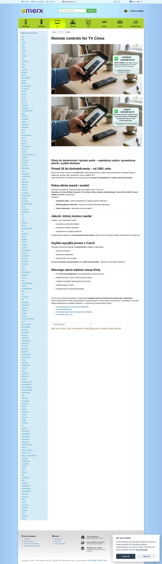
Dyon (23, 130)
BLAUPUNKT (26, 86)
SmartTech (25, 404)
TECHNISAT (26, 437)
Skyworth (25, 398)
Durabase (25, 127)
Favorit (24, 141)
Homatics (25, 193)
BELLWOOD (26, 78)
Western (24, 508)
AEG (23, 48)
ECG (23, 133)
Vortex (24, 502)
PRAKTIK (25, 338)
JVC (71, 314)
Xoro (23, 513)
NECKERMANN (27, 283)
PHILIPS (25, 330)
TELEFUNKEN (27, 445)
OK (23, 294)
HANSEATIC (26, 176)
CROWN (25, 105)
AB (23, 40)
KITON (24, 226)
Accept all (125, 556)
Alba (23, 59)
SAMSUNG (26, 365)
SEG (23, 371)
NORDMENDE (27, 289)
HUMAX (24, 198)
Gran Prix (25, 165)
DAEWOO (25, 108)
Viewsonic (25, 497)
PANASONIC (26, 327)
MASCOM (25, 256)
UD (23, 475)
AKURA (24, 56)
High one (25, 182)
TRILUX (24, 472)
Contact (25, 2)
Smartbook (25, 401)
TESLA (24, 447)
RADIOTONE (26, 354)
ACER (24, 42)
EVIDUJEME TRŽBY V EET (97, 560)
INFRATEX (25, 212)
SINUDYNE (26, 393)
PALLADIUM (26, 324)
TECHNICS (26, 431)
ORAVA (24, 311)
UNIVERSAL (26, 486)
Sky (23, 395)
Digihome (25, 124)
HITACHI (25, 190)
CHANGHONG (27, 204)
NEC (23, 280)
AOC (23, 67)
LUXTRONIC (26, 250)
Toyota (24, 467)
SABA (24, 360)
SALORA (25, 363)
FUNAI (24, 152)
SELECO (25, 374)
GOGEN (24, 157)
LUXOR (24, 248)
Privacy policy (28, 541)
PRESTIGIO (26, 341)
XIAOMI (24, 510)
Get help (50, 2)
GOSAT (24, 163)
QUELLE (25, 352)
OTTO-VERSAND (28, 319)
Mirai (23, 270)
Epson (24, 138)
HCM (23, 179)
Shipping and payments (32, 546)
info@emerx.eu (69, 2)
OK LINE (25, 297)
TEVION (24, 458)
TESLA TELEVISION (29, 456)
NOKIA (24, 286)
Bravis (24, 94)
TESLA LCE (26, 453)
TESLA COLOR (27, 450)
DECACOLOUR (27, 111)
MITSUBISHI (26, 272)
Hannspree (25, 174)
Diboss (24, 122)
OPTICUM (25, 305)
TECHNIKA (26, 434)
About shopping (37, 2)
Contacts (27, 539)
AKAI (23, 53)
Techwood (25, 442)
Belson (24, 81)
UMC (23, 480)
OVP (23, 322)
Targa (24, 420)
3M (23, 37)
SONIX (24, 406)
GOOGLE (25, 160)
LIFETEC (25, 234)
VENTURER (26, 491)
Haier (23, 171)
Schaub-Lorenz (27, 382)
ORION (24, 313)
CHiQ (23, 207)
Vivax (23, 499)
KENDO (24, 223)
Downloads (58, 539)
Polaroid (24, 335)
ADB (23, 45)
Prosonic (25, 346)
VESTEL (25, 494)
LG (23, 231)
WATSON (25, 505)
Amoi (23, 64)
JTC (23, 217)
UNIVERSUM (26, 488)
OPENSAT (25, 302)
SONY (24, 409)
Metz (23, 267)
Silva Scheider (27, 387)
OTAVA (24, 316)
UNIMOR (25, 483)
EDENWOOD (26, 135)
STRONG (25, 412)
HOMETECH (26, 196)
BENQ (24, 83)
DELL (24, 113)
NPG (23, 291)
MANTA (24, 253)
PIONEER (25, 332)
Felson (24, 144)
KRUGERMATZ (27, 228)
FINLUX (24, 149)
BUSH (24, 97)
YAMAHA (25, 516)
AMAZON (25, 61)
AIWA (24, 50)
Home (54, 32)
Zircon (24, 519)
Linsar (24, 237)
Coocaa (24, 102)
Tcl (23, 425)
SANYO (24, 368)
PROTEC (25, 349)
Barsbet (24, 72)
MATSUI (24, 259)
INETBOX (25, 209)
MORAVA (25, 275)
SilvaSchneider (27, 390)
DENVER (25, 119)
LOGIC (24, 242)
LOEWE (24, 239)
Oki (23, 300)
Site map (58, 541)
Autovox (24, 70)
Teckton (24, 428)
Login (117, 2)
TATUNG (25, 423)
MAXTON (25, 261)
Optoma (24, 308)
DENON (24, 116)
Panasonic (60, 314)
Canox (24, 100)
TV (61, 32)
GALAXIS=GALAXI (28, 155)
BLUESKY (25, 89)
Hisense (24, 187)
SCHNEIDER (26, 385)
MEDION (25, 264)
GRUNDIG (25, 168)
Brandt (24, 92)
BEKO (24, 75)
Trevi (23, 469)
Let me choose (142, 550)
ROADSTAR (26, 357)
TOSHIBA (25, 464)
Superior (25, 417)
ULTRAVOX (26, 478)
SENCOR (25, 376)
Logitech (25, 245)
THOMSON (26, 461)
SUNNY (24, 415)
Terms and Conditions (31, 543)
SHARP (24, 379)
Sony (67, 314)
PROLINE (25, 343)
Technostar (25, 439)
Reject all (146, 556)
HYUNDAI (25, 201)
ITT (23, 215)
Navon (24, 278)
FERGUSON (26, 146)
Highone (24, 185)
